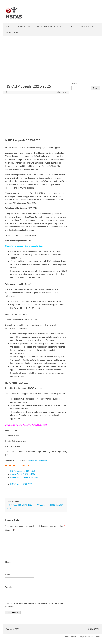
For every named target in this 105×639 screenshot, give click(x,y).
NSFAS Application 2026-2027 (18, 26)
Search (74, 84)
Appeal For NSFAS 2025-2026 (22, 474)
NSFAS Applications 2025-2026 (51, 505)
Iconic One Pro (70, 637)
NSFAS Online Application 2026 (49, 26)
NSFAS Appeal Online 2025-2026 (24, 477)
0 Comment (61, 92)
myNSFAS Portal (13, 32)
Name (8, 562)
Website (8, 587)
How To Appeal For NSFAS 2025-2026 (31, 425)
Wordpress (97, 637)
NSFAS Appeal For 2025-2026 (22, 471)
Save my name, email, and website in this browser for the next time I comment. (34, 605)
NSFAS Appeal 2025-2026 (21, 484)
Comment (10, 530)
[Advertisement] (52, 59)
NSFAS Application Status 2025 (82, 26)
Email (8, 575)
